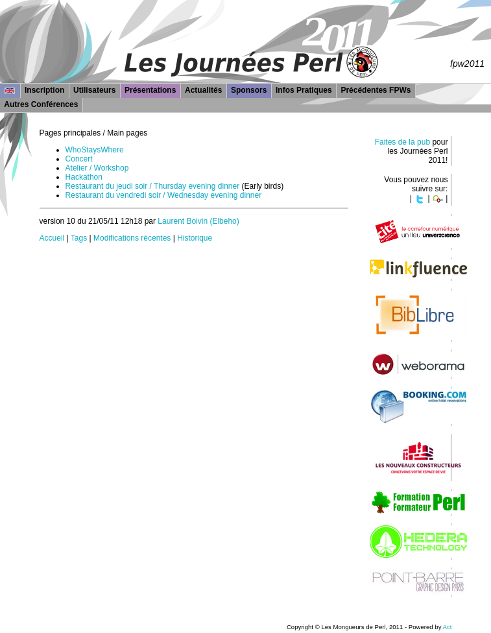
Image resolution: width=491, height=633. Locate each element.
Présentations (150, 90)
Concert (79, 158)
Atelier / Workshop (97, 168)
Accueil (52, 238)
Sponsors (249, 90)
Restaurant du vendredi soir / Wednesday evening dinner (164, 195)
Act (447, 626)
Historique (194, 238)
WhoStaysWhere (95, 149)
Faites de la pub (402, 142)
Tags (79, 238)
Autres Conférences (41, 104)
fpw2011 (467, 63)
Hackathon (84, 177)
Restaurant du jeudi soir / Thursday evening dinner (153, 186)
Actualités (203, 90)
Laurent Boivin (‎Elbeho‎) (198, 221)
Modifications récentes (132, 238)
